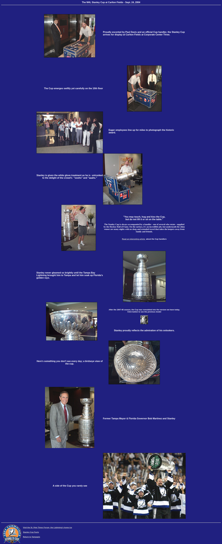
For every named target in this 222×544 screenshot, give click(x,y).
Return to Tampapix (31, 537)
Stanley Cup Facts (31, 532)
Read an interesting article (134, 239)
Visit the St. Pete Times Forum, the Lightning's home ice (47, 527)
